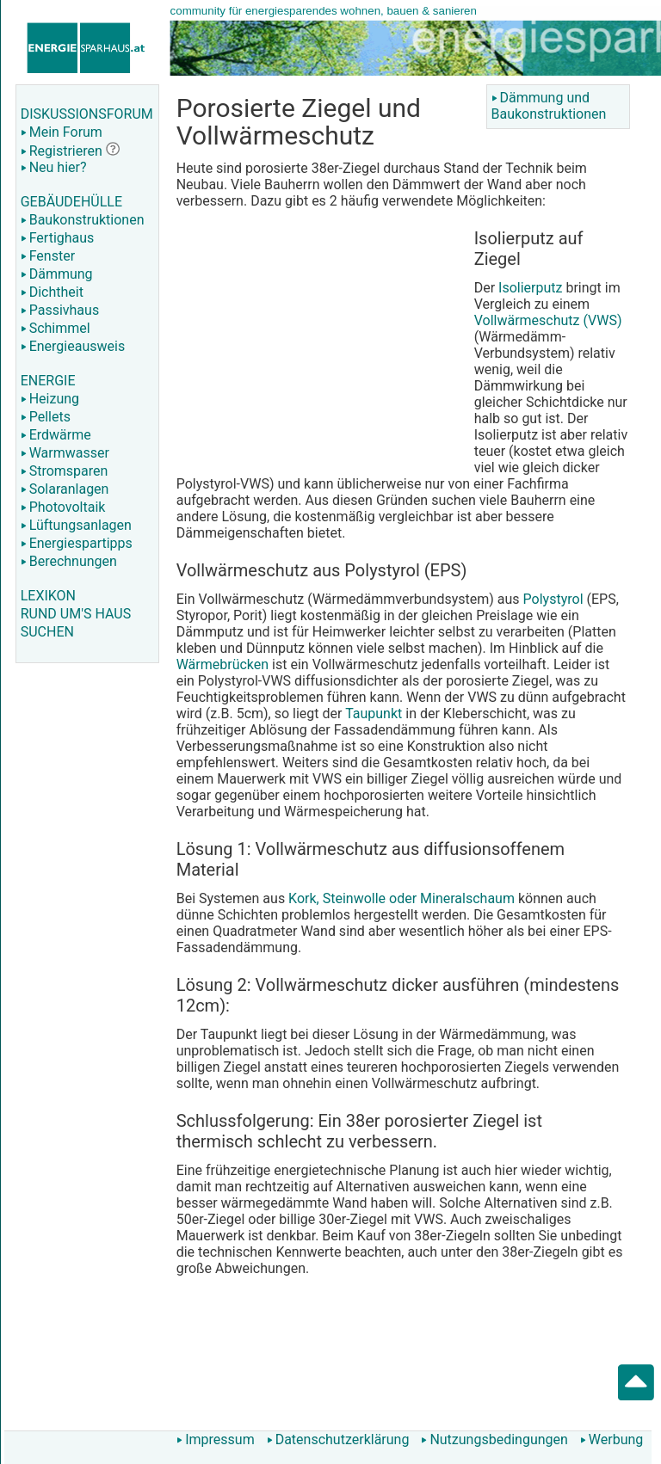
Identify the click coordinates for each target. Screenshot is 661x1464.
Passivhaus (60, 310)
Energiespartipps (77, 543)
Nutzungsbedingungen (494, 1439)
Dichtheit (52, 292)
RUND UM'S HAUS (76, 614)
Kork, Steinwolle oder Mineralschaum (401, 898)
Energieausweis (73, 346)
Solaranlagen (65, 489)
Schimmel (55, 328)
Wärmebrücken (222, 664)
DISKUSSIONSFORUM (87, 114)
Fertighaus (58, 238)
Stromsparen (64, 471)
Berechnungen (69, 561)
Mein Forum (61, 132)
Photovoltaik (63, 507)
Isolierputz (530, 288)
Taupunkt (373, 713)
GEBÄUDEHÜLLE (71, 202)
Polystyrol (553, 599)
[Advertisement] (321, 346)
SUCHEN (47, 632)
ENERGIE (48, 380)
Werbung (611, 1439)
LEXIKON (48, 595)
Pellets (46, 417)
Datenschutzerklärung (338, 1439)
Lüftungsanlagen (76, 525)
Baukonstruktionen (83, 220)
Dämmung (57, 274)
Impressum (215, 1439)
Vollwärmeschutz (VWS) (548, 320)
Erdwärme (56, 435)
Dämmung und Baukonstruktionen (549, 105)
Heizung (50, 399)
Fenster (48, 256)
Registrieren (61, 151)
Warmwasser (65, 453)
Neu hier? (54, 167)
